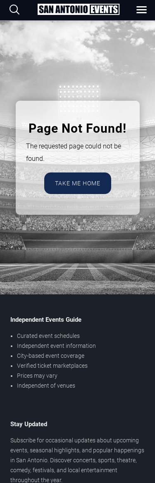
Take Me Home (77, 183)
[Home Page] (78, 10)
